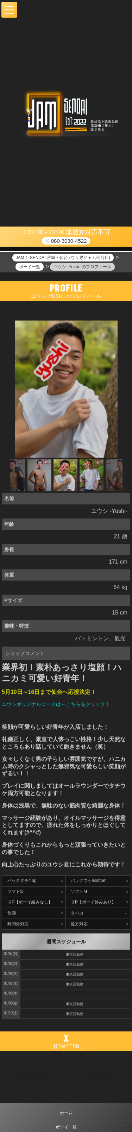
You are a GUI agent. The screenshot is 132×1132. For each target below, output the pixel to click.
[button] (9, 10)
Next (118, 476)
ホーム (66, 1112)
